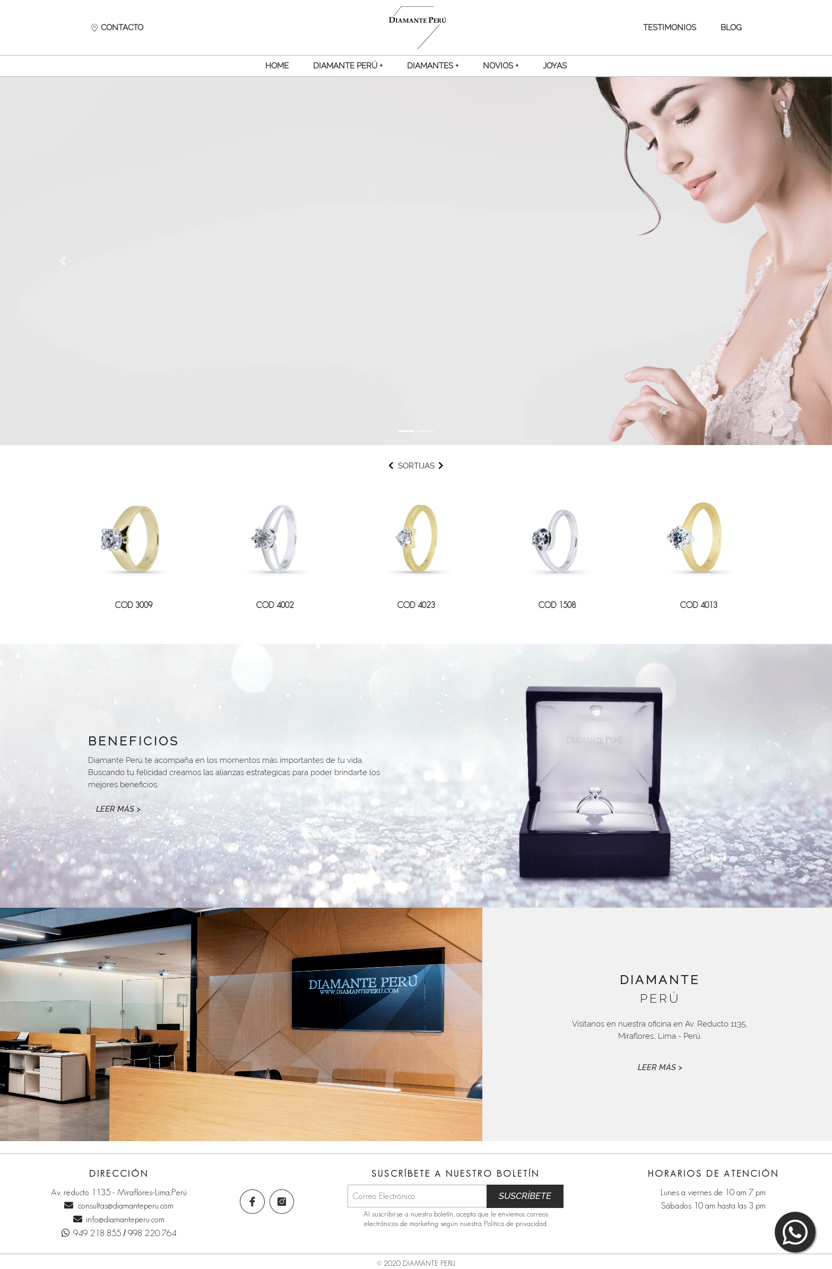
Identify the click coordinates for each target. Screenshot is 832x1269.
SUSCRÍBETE (525, 1195)
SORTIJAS (416, 466)
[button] (347, 66)
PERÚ (660, 988)
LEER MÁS (118, 809)
